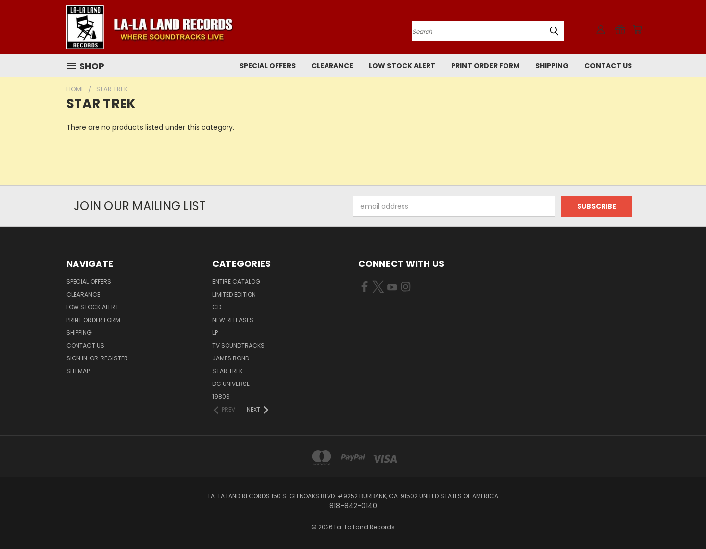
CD (216, 307)
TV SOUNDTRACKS (238, 345)
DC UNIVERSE (231, 384)
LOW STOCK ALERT (402, 66)
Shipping (552, 66)
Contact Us (608, 66)
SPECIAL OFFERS (267, 66)
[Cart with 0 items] (637, 29)
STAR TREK (227, 371)
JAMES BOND (230, 358)
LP (215, 333)
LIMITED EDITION (234, 294)
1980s (221, 396)
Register (114, 358)
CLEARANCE (332, 66)
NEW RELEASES (232, 320)
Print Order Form (485, 66)
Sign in (77, 358)
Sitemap (78, 371)
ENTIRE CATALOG (236, 281)
